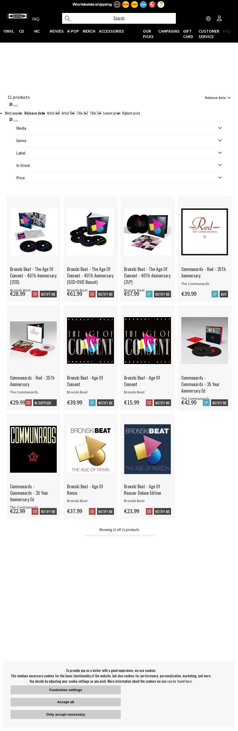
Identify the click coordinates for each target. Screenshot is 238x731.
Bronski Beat (77, 392)
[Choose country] (208, 19)
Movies (57, 31)
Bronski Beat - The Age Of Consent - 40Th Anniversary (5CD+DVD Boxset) (90, 275)
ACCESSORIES (111, 31)
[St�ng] (16, 121)
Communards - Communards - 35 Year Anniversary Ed (200, 384)
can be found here (179, 681)
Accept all (65, 702)
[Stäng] (16, 106)
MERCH (89, 31)
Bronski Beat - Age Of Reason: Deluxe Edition (142, 489)
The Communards (195, 283)
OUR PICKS (148, 33)
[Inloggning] (219, 19)
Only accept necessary (65, 714)
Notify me (48, 294)
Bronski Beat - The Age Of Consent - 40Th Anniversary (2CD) (33, 275)
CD (21, 31)
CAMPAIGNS (169, 31)
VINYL (9, 31)
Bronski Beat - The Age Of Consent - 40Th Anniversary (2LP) (147, 275)
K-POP (73, 31)
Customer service (209, 33)
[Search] (119, 18)
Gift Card (188, 33)
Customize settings (65, 690)
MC (37, 31)
